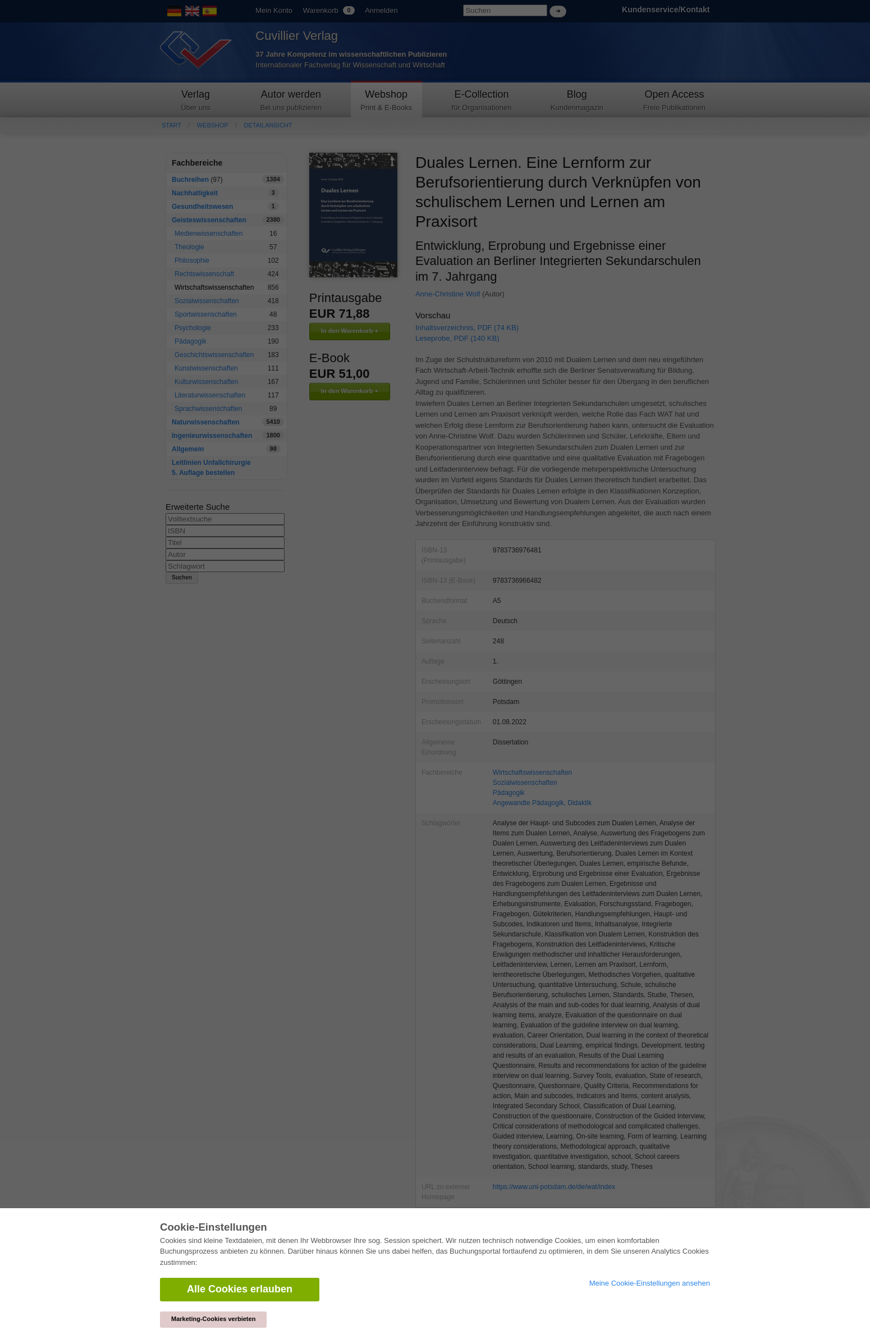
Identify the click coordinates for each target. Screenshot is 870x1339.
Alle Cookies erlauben (239, 1289)
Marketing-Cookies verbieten (213, 1318)
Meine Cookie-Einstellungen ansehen (649, 1283)
